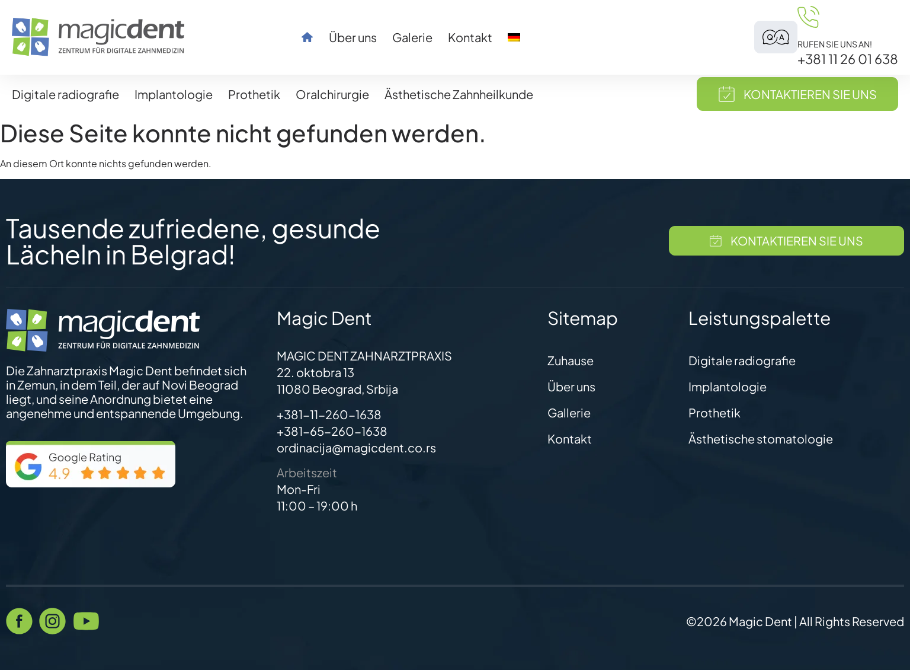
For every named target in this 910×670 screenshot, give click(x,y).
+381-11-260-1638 (329, 414)
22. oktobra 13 (315, 372)
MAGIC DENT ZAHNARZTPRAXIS (364, 355)
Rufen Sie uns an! (834, 44)
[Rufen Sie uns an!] (808, 17)
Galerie (412, 37)
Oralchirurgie (332, 94)
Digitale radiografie (65, 94)
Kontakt (470, 37)
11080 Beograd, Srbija (337, 388)
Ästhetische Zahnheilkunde (458, 94)
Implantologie (173, 94)
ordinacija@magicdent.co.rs (356, 447)
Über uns (353, 37)
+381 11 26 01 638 (847, 58)
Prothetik (254, 94)
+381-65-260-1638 (332, 430)
